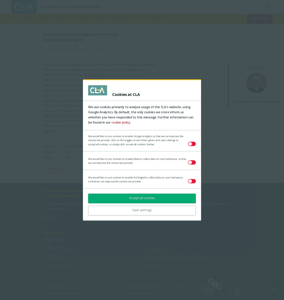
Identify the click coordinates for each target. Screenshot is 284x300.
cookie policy (120, 122)
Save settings (142, 210)
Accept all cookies (142, 198)
